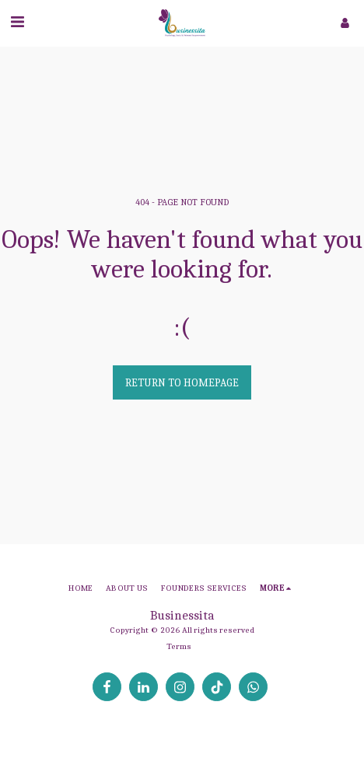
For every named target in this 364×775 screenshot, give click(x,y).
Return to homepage (182, 382)
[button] (17, 22)
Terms (178, 646)
